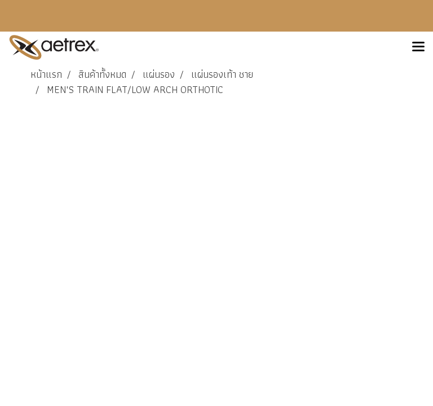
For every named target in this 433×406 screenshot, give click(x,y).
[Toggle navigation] (418, 47)
